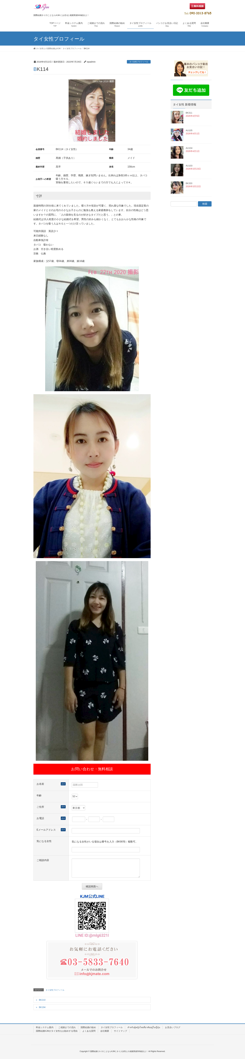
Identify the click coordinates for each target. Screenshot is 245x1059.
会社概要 (104, 1031)
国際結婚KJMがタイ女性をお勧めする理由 (57, 1031)
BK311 (189, 113)
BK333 (189, 183)
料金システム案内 (44, 1027)
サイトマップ (120, 1031)
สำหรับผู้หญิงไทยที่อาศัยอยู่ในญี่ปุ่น (144, 1027)
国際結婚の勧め (88, 1027)
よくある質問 (88, 1031)
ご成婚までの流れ (67, 1027)
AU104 (189, 148)
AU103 (189, 165)
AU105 (189, 130)
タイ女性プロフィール (138, 62)
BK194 (42, 1007)
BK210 (42, 1000)
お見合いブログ (172, 1027)
